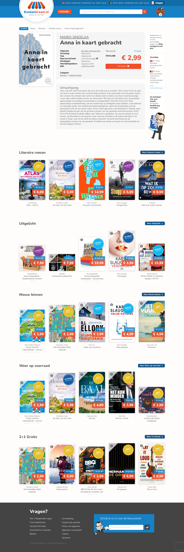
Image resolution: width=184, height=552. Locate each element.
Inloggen (159, 3)
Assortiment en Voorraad (40, 530)
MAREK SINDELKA (74, 37)
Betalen (33, 534)
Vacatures (66, 538)
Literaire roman (55, 28)
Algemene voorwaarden (72, 530)
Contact (65, 534)
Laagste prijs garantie (71, 522)
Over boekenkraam (38, 522)
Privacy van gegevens (71, 526)
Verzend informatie (38, 526)
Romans (41, 28)
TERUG (24, 28)
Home (32, 28)
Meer (151, 152)
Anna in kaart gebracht (74, 28)
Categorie (64, 12)
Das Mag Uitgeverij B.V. (90, 51)
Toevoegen (121, 66)
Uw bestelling (67, 519)
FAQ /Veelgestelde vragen (41, 519)
